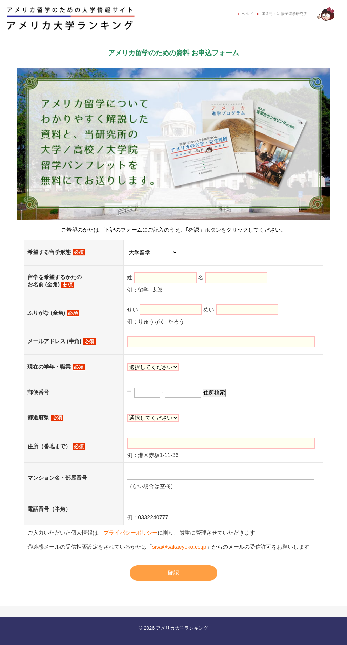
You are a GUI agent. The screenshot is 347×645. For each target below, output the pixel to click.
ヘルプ (243, 14)
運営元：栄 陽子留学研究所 (282, 14)
